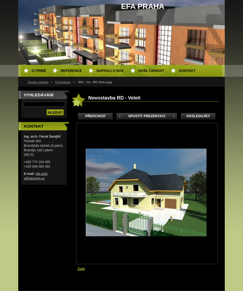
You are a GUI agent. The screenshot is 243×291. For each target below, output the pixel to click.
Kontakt (187, 71)
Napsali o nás (110, 71)
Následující (198, 116)
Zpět (81, 269)
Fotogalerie (63, 82)
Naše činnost (151, 71)
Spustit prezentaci (146, 116)
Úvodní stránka (38, 82)
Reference (71, 71)
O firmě (39, 71)
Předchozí (95, 116)
